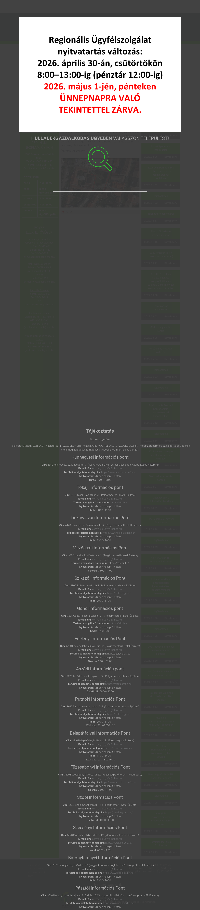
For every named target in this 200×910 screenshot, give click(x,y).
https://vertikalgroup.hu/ (118, 683)
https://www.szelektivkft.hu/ (119, 872)
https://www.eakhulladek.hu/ (119, 532)
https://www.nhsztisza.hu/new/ (118, 472)
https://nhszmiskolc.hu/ (118, 748)
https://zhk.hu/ (119, 502)
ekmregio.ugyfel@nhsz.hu (107, 468)
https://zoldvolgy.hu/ (118, 593)
